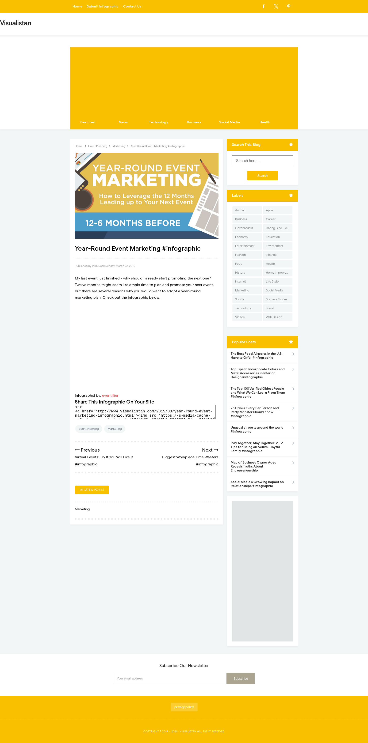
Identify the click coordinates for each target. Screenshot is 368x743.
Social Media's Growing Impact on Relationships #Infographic (257, 484)
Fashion (240, 255)
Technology (158, 122)
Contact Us (133, 6)
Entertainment (245, 246)
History (240, 273)
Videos (240, 317)
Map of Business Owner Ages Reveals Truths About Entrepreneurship (253, 466)
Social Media (229, 122)
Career (271, 219)
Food (238, 264)
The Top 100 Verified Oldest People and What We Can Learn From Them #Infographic (258, 393)
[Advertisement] (184, 80)
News (123, 122)
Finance (271, 255)
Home (77, 6)
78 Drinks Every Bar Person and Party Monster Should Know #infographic (255, 412)
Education (273, 237)
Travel (270, 308)
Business (194, 122)
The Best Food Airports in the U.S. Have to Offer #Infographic (257, 356)
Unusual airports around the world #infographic (257, 430)
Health (265, 122)
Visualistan (188, 731)
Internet (240, 281)
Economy (241, 237)
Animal (240, 210)
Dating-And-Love (278, 228)
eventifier (110, 395)
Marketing (115, 429)
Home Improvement (279, 273)
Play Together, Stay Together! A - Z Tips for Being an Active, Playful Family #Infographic (257, 447)
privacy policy (184, 707)
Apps (269, 210)
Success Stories (276, 299)
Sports (239, 299)
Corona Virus (244, 228)
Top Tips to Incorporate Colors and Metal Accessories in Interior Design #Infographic (258, 373)
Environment (274, 246)
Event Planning (89, 429)
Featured (87, 122)
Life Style (272, 281)
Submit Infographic (103, 6)
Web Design (274, 317)
